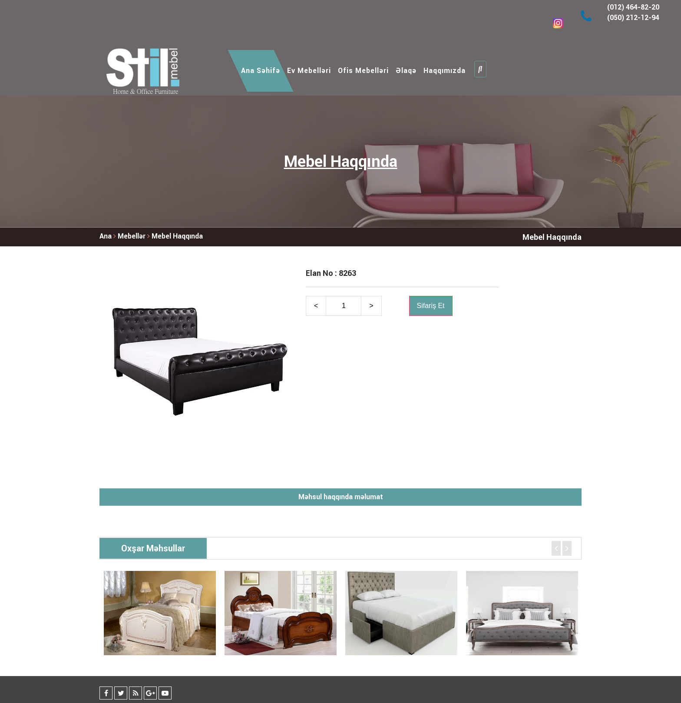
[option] (159, 613)
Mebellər (132, 236)
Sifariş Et (431, 305)
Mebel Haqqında (177, 236)
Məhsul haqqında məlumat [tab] (340, 497)
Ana (105, 236)
